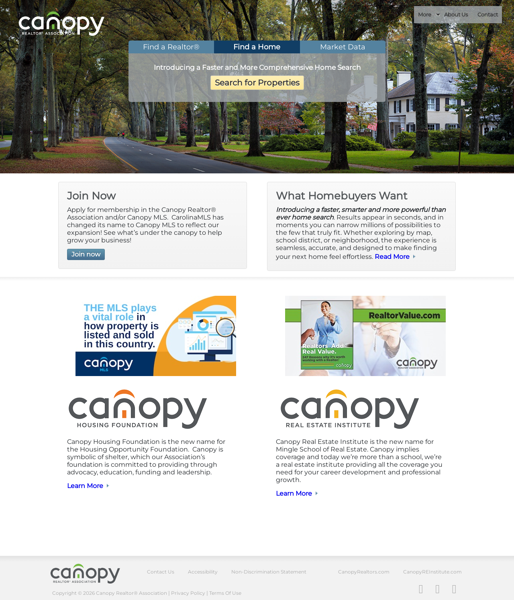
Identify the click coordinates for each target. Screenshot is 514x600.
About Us (456, 14)
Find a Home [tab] (256, 47)
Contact (487, 14)
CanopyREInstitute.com (432, 572)
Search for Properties (257, 82)
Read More (392, 256)
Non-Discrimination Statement (268, 572)
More (424, 14)
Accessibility (203, 572)
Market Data (342, 47)
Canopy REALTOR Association (78, 23)
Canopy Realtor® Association (91, 573)
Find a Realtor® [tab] (171, 47)
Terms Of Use (225, 593)
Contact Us (160, 572)
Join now (85, 254)
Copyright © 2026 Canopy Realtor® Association (109, 593)
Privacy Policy (188, 593)
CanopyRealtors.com (364, 572)
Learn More (85, 486)
